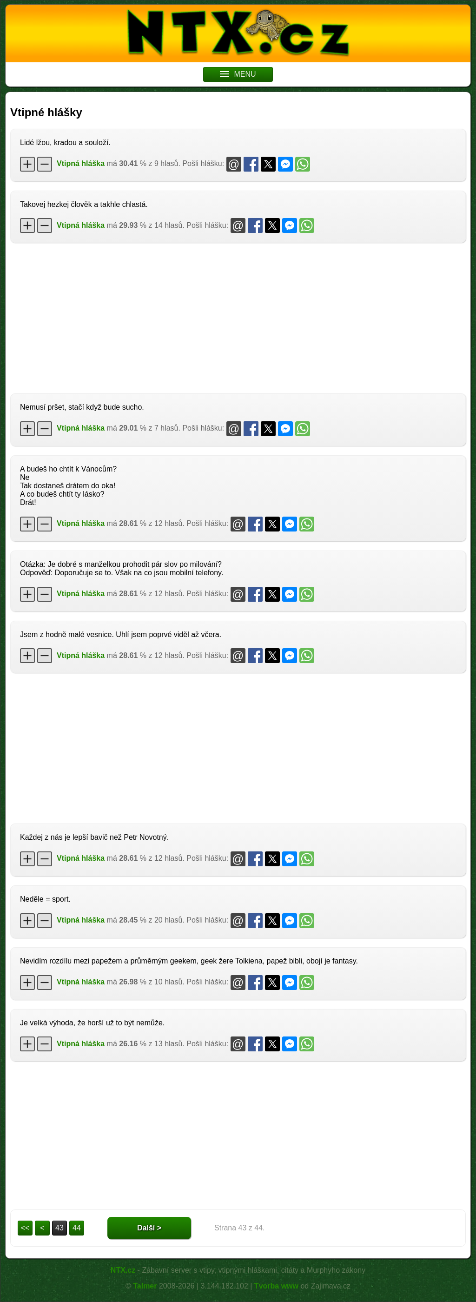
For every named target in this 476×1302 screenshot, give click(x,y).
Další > (149, 1228)
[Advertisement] (238, 317)
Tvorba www (276, 1286)
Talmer (145, 1286)
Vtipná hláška (81, 163)
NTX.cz (123, 1270)
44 (77, 1228)
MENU (238, 74)
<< (25, 1228)
